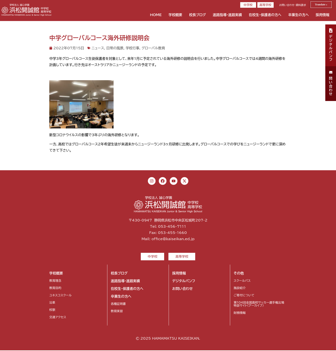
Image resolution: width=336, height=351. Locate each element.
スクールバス (242, 281)
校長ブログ (197, 15)
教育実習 (117, 311)
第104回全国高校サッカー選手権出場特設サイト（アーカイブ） (259, 305)
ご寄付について (244, 295)
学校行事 (132, 48)
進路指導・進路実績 (227, 15)
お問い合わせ (182, 289)
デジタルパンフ (183, 281)
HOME (156, 15)
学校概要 (175, 15)
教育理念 (55, 281)
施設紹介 (240, 288)
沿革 (52, 303)
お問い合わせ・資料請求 (292, 5)
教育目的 (55, 288)
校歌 (52, 310)
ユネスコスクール (60, 295)
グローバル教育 (153, 48)
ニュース (98, 48)
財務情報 (240, 313)
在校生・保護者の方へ (265, 15)
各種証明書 (118, 304)
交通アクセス (57, 317)
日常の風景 (114, 48)
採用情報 (322, 15)
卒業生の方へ (298, 15)
